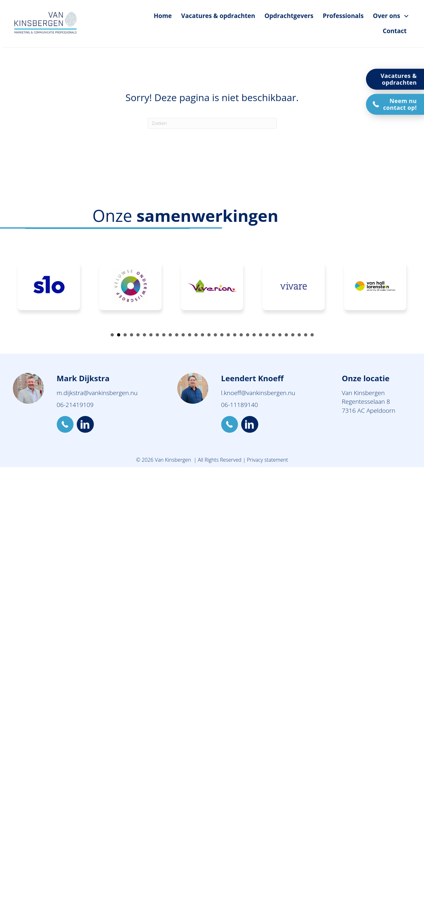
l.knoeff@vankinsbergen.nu (258, 393)
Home (163, 16)
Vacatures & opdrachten (218, 16)
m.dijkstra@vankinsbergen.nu (97, 393)
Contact (395, 31)
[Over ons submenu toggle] (406, 16)
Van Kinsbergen (363, 393)
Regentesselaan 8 (366, 401)
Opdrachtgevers (288, 16)
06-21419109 (75, 405)
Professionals (343, 16)
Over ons (386, 16)
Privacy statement (267, 459)
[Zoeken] (212, 123)
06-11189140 (239, 405)
